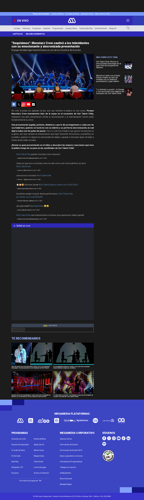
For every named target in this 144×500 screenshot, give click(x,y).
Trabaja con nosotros (68, 467)
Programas (36, 28)
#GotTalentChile (23, 154)
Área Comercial (66, 479)
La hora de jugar (40, 467)
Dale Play (15, 462)
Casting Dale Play (86, 28)
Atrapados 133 (17, 467)
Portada (17, 28)
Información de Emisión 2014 (71, 450)
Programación (57, 28)
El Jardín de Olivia (72, 14)
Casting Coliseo (71, 28)
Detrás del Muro (58, 14)
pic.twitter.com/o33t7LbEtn (66, 184)
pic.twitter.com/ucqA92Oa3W (29, 197)
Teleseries (26, 28)
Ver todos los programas (30, 481)
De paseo (15, 473)
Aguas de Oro (39, 445)
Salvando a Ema (87, 14)
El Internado (16, 456)
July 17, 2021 (43, 158)
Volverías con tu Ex (18, 439)
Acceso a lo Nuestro (41, 473)
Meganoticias (39, 456)
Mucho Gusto (39, 450)
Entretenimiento (101, 28)
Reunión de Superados (20, 445)
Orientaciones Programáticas (71, 462)
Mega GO (112, 28)
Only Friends (38, 462)
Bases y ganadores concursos (71, 456)
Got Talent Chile (18, 329)
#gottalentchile (36, 206)
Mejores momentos (35, 34)
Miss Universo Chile (102, 14)
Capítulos (46, 28)
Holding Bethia (65, 473)
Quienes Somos (66, 439)
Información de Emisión (69, 445)
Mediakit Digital (66, 484)
